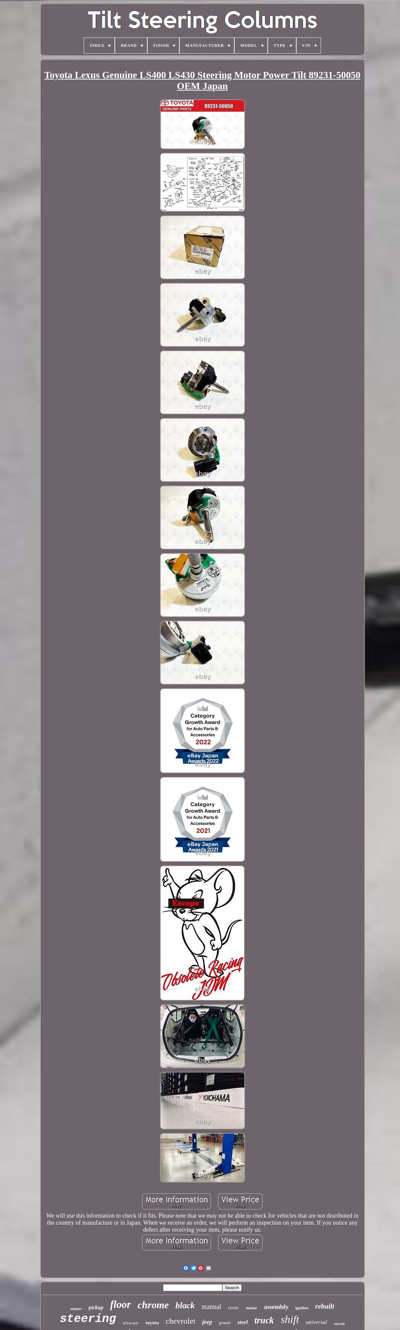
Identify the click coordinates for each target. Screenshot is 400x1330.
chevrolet (180, 1321)
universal (316, 1322)
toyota (152, 1322)
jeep (207, 1322)
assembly (276, 1306)
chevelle (339, 1324)
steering (88, 1319)
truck (264, 1320)
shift (290, 1319)
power (225, 1322)
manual (211, 1306)
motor (251, 1307)
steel (242, 1322)
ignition (301, 1308)
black (185, 1305)
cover (233, 1307)
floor (120, 1304)
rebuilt (324, 1306)
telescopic (131, 1323)
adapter (76, 1309)
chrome (153, 1304)
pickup (96, 1307)
